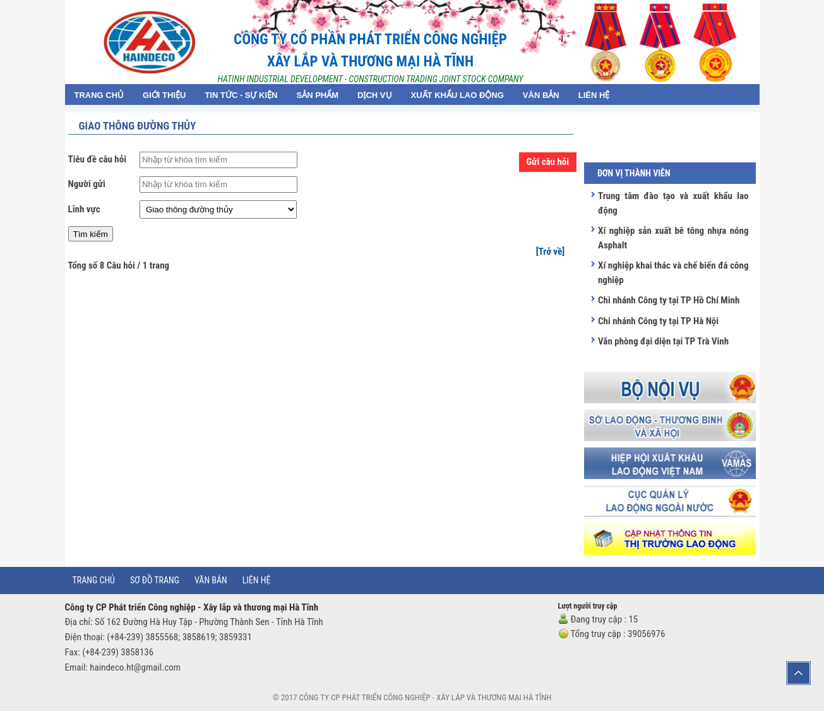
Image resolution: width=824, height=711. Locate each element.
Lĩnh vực (84, 209)
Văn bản (210, 580)
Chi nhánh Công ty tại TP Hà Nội (658, 321)
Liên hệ (256, 580)
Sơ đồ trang (154, 580)
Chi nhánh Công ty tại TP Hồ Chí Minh (668, 300)
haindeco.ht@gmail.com (135, 667)
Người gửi (86, 184)
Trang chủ (94, 580)
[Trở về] (550, 251)
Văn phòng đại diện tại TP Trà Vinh (663, 341)
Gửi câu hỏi (548, 161)
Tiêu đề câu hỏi (97, 159)
